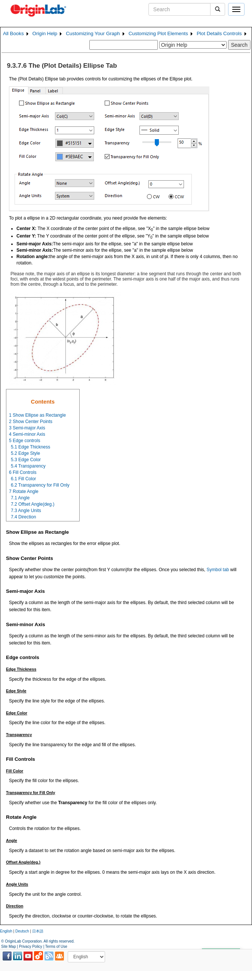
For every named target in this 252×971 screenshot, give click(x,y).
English (6, 931)
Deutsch (22, 931)
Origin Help (45, 33)
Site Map (8, 946)
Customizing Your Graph (93, 33)
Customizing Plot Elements (158, 33)
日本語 (37, 931)
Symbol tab (217, 569)
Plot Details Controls (219, 33)
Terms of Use (56, 946)
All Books (13, 33)
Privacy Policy (30, 946)
